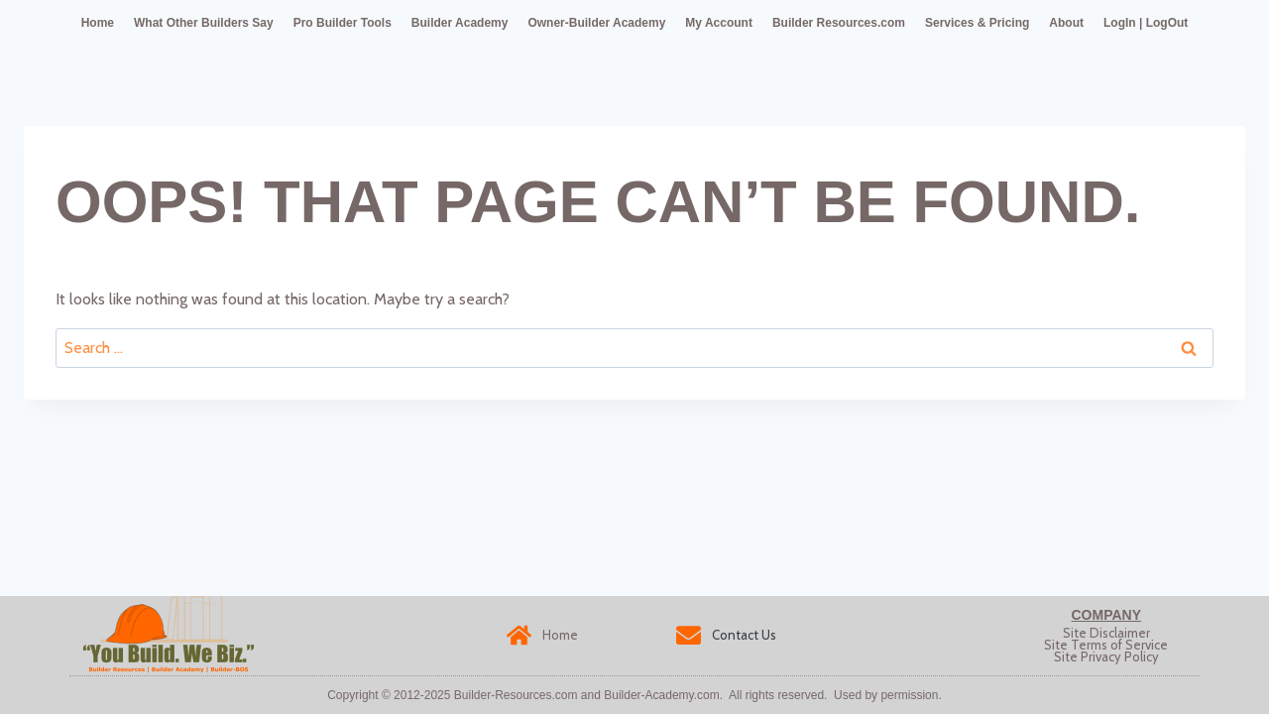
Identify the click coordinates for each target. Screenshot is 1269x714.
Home (97, 23)
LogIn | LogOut (1145, 23)
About (1066, 23)
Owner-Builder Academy (596, 23)
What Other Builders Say (204, 23)
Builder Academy (460, 23)
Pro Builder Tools (342, 23)
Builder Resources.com (838, 23)
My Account (718, 23)
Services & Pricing (977, 23)
